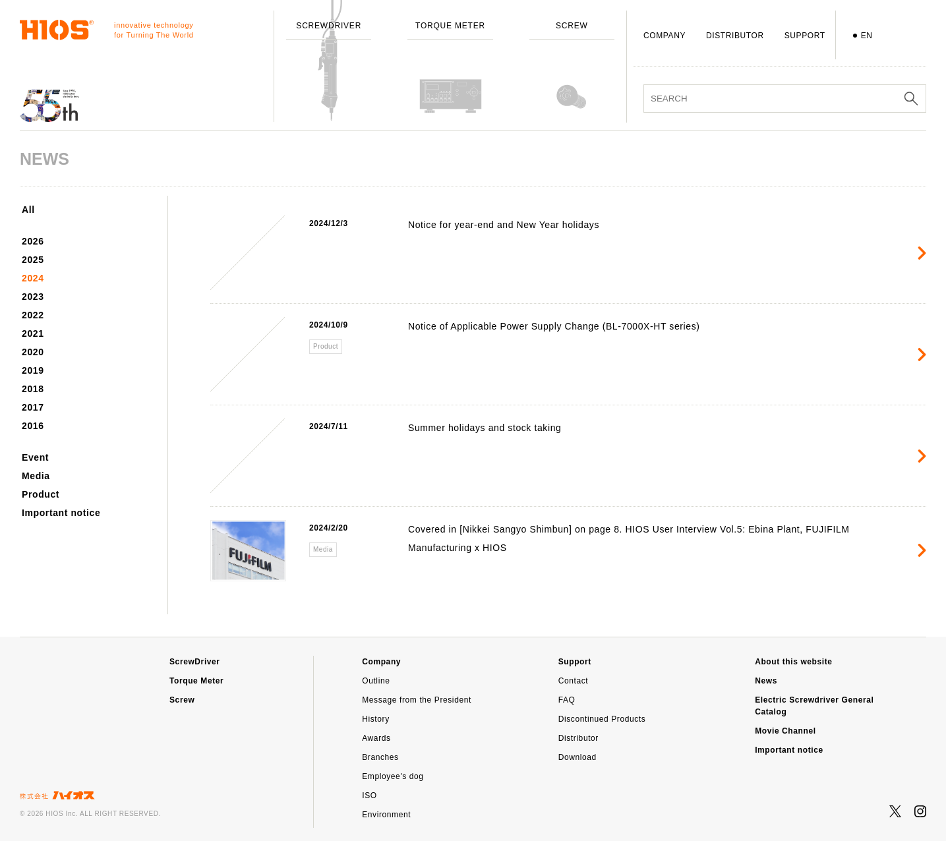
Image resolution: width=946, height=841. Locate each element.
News (766, 680)
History (376, 719)
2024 (33, 278)
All (28, 209)
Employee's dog (392, 776)
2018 (33, 389)
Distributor (578, 738)
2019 (33, 370)
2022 (33, 315)
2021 (33, 333)
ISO (369, 795)
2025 (33, 259)
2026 (33, 241)
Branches (380, 757)
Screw (181, 700)
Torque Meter (196, 680)
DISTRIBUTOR (735, 35)
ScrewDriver (194, 661)
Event (35, 457)
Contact (573, 680)
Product (40, 494)
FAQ (567, 700)
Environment (386, 814)
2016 (33, 425)
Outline (376, 680)
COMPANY (664, 35)
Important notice (61, 513)
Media (36, 476)
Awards (376, 738)
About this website (793, 661)
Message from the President (416, 700)
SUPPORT (804, 35)
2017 (33, 407)
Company (381, 661)
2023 (33, 296)
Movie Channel (785, 731)
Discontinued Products (602, 719)
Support (574, 661)
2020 (33, 352)
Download (577, 757)
